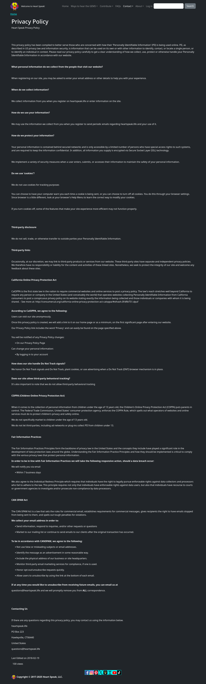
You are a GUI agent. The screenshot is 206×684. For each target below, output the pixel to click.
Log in (149, 6)
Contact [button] (127, 6)
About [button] (138, 6)
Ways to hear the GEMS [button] (83, 6)
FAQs (118, 6)
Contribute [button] (105, 6)
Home (65, 6)
